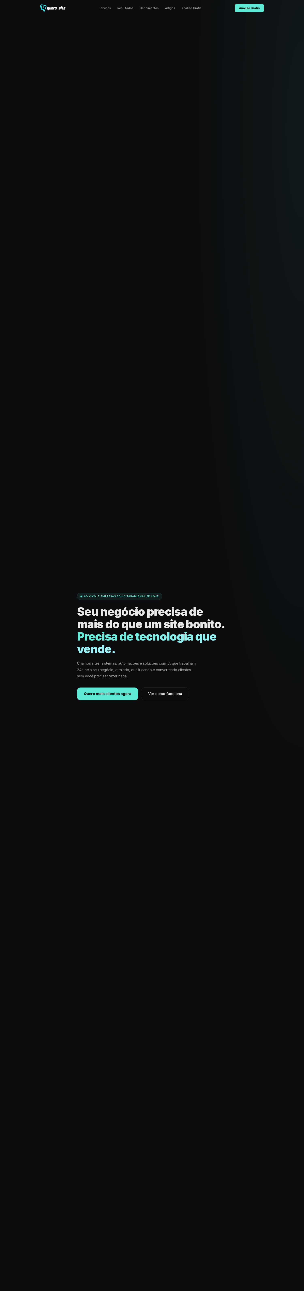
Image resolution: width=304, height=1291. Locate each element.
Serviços (105, 8)
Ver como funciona (165, 694)
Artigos (170, 8)
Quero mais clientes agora (107, 694)
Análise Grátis (191, 8)
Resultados (125, 8)
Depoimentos (149, 8)
